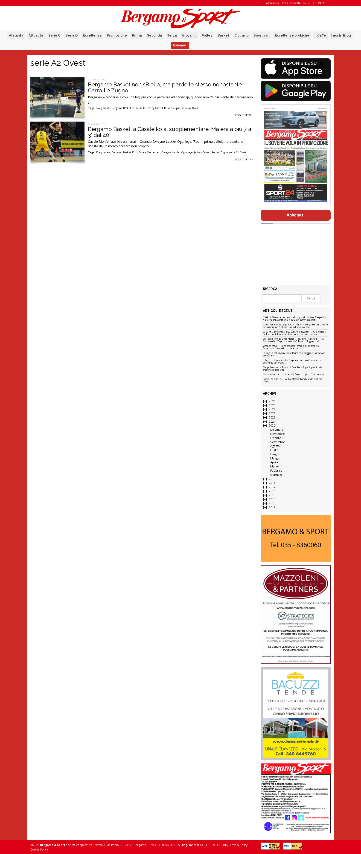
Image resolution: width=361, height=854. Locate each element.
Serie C (54, 35)
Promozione (117, 35)
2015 (272, 495)
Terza (172, 35)
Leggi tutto (243, 115)
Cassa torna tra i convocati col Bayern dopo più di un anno (294, 374)
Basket (223, 35)
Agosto (275, 446)
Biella (142, 108)
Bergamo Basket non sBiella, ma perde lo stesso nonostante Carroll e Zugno (165, 87)
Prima (137, 35)
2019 (272, 479)
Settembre (277, 442)
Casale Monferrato (149, 152)
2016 (272, 491)
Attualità (36, 35)
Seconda (154, 35)
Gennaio (276, 475)
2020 (272, 425)
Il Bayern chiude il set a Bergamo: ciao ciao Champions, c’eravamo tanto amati (292, 361)
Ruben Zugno (172, 108)
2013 (272, 503)
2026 (272, 401)
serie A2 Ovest (190, 108)
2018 (272, 483)
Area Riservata (291, 3)
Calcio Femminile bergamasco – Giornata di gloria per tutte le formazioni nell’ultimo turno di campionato (295, 326)
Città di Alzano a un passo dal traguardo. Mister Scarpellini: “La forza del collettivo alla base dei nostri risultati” (295, 319)
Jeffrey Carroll (155, 108)
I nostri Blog (341, 35)
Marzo (274, 466)
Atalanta (16, 35)
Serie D (72, 35)
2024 (272, 409)
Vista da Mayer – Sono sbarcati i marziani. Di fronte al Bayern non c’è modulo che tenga (291, 347)
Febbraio (276, 471)
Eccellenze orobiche (292, 35)
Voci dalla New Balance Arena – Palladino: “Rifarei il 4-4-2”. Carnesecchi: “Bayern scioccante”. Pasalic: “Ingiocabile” (294, 340)
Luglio (274, 450)
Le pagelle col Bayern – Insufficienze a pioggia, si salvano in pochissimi (294, 354)
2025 (272, 405)
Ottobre (275, 438)
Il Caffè (320, 35)
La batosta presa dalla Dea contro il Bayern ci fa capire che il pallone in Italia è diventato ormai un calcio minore (294, 333)
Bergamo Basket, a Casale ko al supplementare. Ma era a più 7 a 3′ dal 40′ (169, 132)
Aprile (274, 462)
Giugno (275, 454)
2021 (272, 422)
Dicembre (277, 430)
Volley (207, 35)
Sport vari (262, 35)
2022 (272, 417)
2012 (272, 507)
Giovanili (189, 35)
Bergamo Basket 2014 (124, 108)
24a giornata (103, 108)
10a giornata (103, 152)
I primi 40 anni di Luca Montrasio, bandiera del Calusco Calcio (292, 380)
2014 (272, 499)
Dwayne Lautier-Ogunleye (177, 152)
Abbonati (180, 45)
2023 (272, 413)
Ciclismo (241, 35)
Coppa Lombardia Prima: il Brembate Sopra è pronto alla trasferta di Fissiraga (293, 368)
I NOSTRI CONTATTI (315, 3)
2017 (272, 487)
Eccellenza (92, 35)
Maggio (275, 458)
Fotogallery (272, 3)
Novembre (277, 434)
